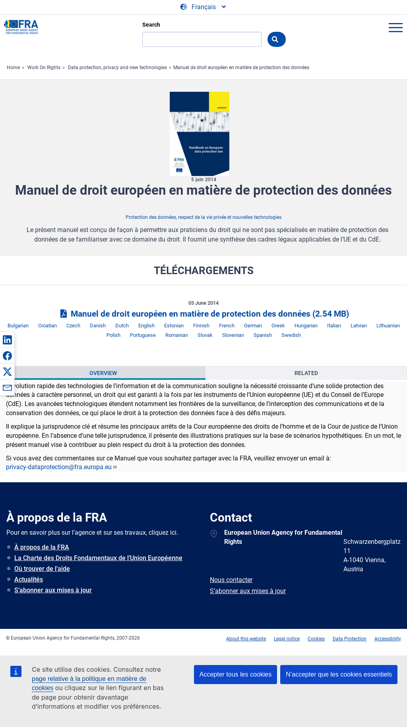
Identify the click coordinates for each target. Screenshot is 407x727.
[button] (7, 340)
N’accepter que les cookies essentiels (339, 674)
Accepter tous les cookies (235, 674)
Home (13, 67)
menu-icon (395, 27)
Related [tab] (306, 373)
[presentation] (102, 373)
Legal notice (287, 639)
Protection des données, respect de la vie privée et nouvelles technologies (203, 217)
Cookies (316, 639)
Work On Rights (43, 67)
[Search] (202, 39)
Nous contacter (231, 580)
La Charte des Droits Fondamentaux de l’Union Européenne (98, 558)
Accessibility (387, 639)
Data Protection (349, 639)
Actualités (28, 579)
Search (151, 24)
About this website (246, 639)
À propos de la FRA (41, 547)
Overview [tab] (103, 373)
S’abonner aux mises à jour (53, 590)
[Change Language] (204, 7)
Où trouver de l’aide (42, 568)
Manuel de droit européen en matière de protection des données (241, 67)
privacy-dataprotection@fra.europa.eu (61, 467)
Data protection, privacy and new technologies (117, 67)
